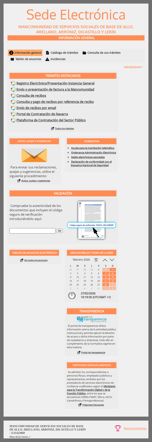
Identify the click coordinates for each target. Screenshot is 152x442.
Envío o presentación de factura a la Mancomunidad (55, 89)
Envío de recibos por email (36, 108)
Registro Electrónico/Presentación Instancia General (55, 83)
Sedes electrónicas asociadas (88, 157)
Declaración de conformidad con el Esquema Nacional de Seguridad (91, 163)
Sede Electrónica (132, 66)
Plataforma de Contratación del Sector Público (51, 120)
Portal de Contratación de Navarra (42, 114)
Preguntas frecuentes (93, 404)
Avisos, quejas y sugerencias (35, 180)
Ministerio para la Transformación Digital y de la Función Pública (91, 389)
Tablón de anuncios (28, 59)
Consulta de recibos (31, 95)
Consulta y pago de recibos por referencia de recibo (55, 102)
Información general (27, 53)
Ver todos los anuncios (36, 260)
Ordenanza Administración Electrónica (93, 152)
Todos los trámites (64, 128)
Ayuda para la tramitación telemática (92, 148)
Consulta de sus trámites (104, 53)
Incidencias (58, 59)
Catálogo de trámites (64, 53)
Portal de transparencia (93, 352)
